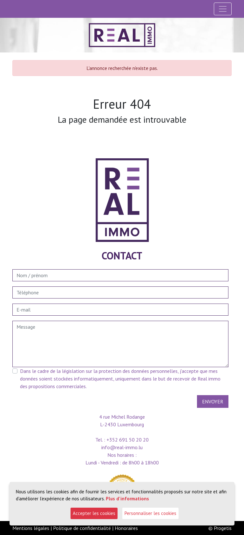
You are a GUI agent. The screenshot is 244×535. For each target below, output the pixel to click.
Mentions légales (30, 528)
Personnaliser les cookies (150, 513)
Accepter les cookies (94, 513)
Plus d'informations (127, 499)
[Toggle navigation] (223, 9)
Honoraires (126, 528)
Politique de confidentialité (82, 528)
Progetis (223, 528)
